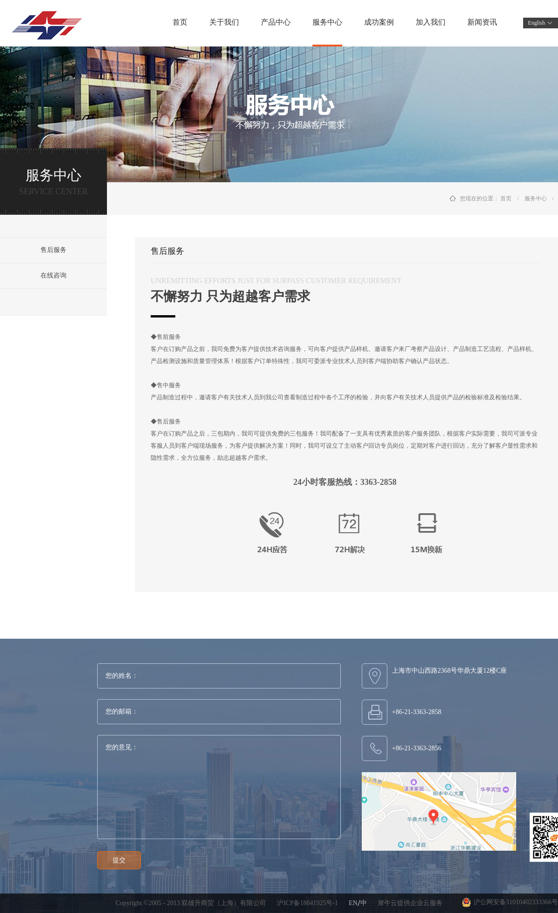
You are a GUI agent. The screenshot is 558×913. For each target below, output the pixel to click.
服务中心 (536, 198)
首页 (180, 22)
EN (353, 903)
